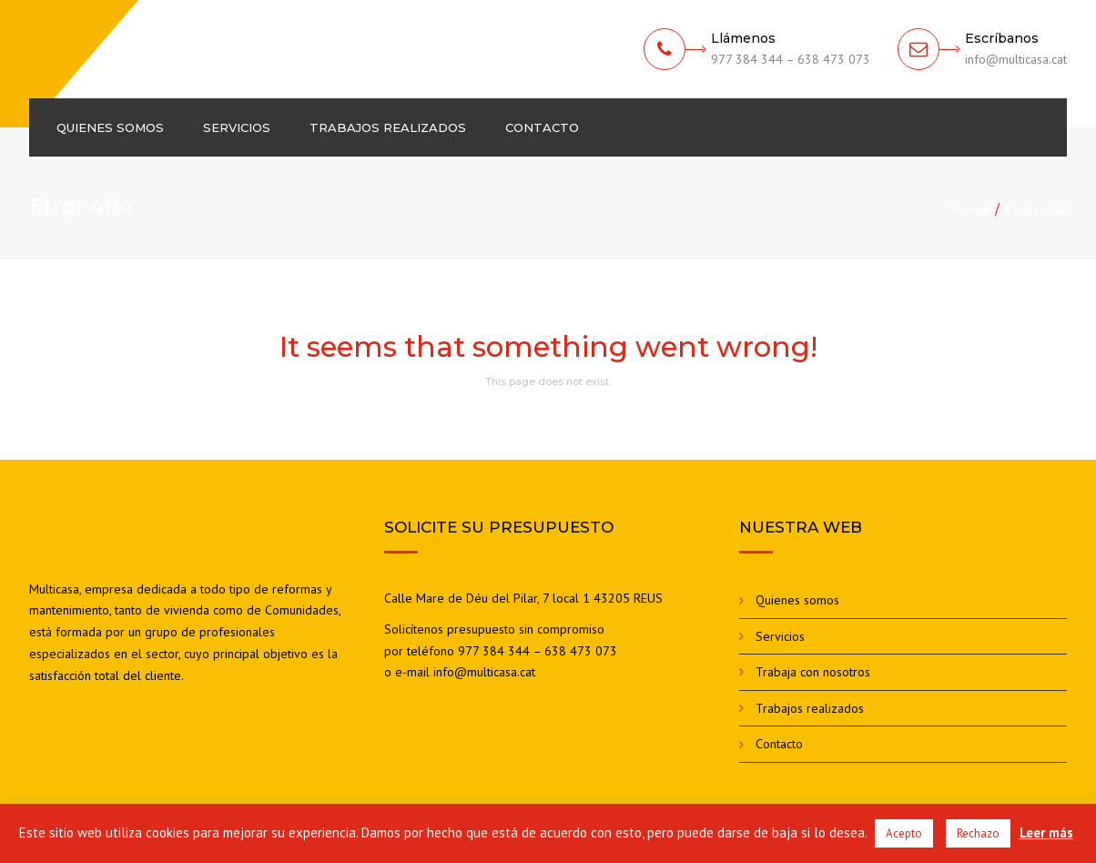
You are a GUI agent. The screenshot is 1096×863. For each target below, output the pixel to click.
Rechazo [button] (978, 833)
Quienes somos (110, 127)
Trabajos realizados (388, 127)
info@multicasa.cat (484, 672)
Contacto (542, 127)
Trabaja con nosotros (813, 672)
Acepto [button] (904, 833)
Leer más (1046, 832)
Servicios (236, 127)
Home (970, 210)
